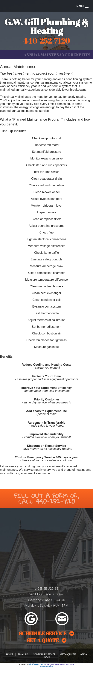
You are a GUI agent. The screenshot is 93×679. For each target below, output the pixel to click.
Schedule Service (44, 654)
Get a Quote (68, 654)
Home (9, 654)
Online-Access (37, 664)
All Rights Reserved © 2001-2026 (59, 664)
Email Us (23, 654)
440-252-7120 (55, 501)
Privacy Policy (46, 667)
